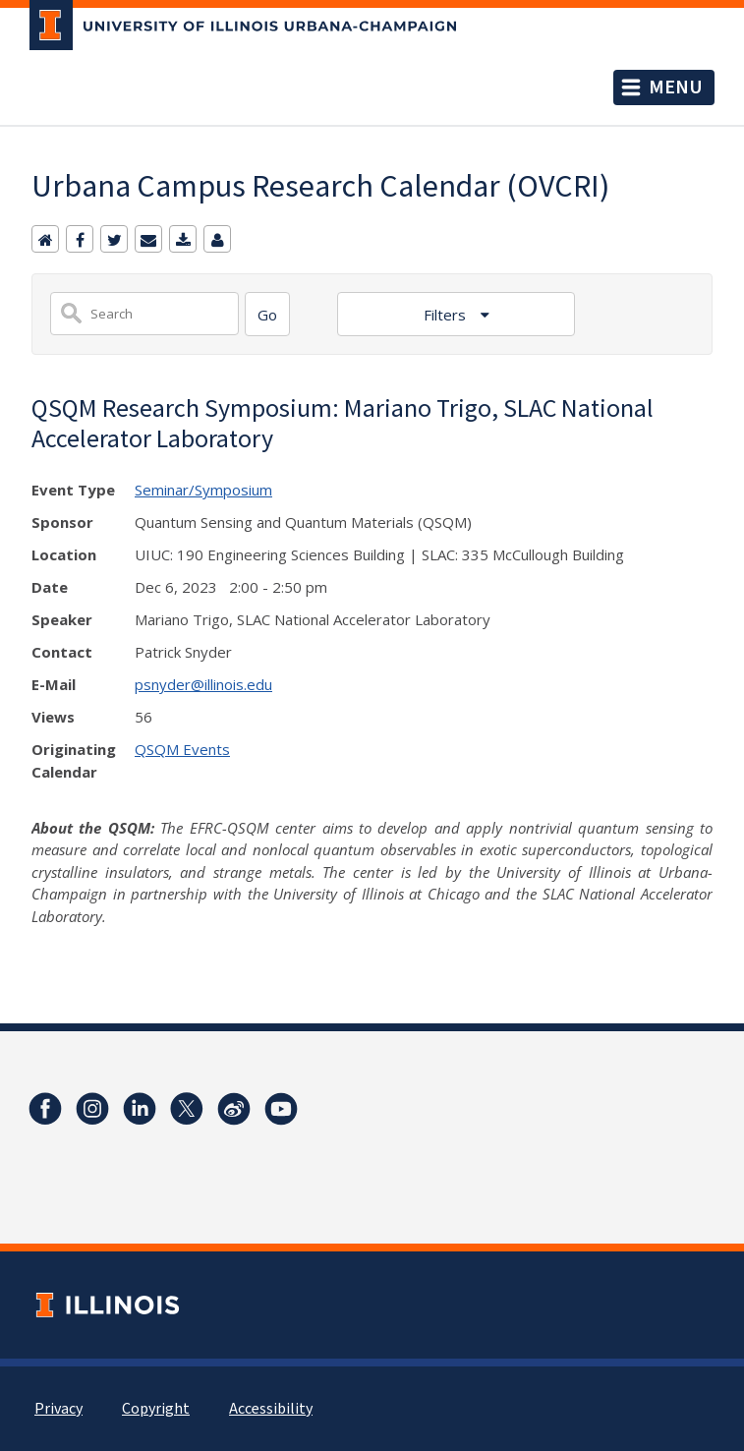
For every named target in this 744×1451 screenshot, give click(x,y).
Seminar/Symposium (203, 489)
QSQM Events (182, 749)
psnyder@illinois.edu (203, 684)
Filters (447, 314)
